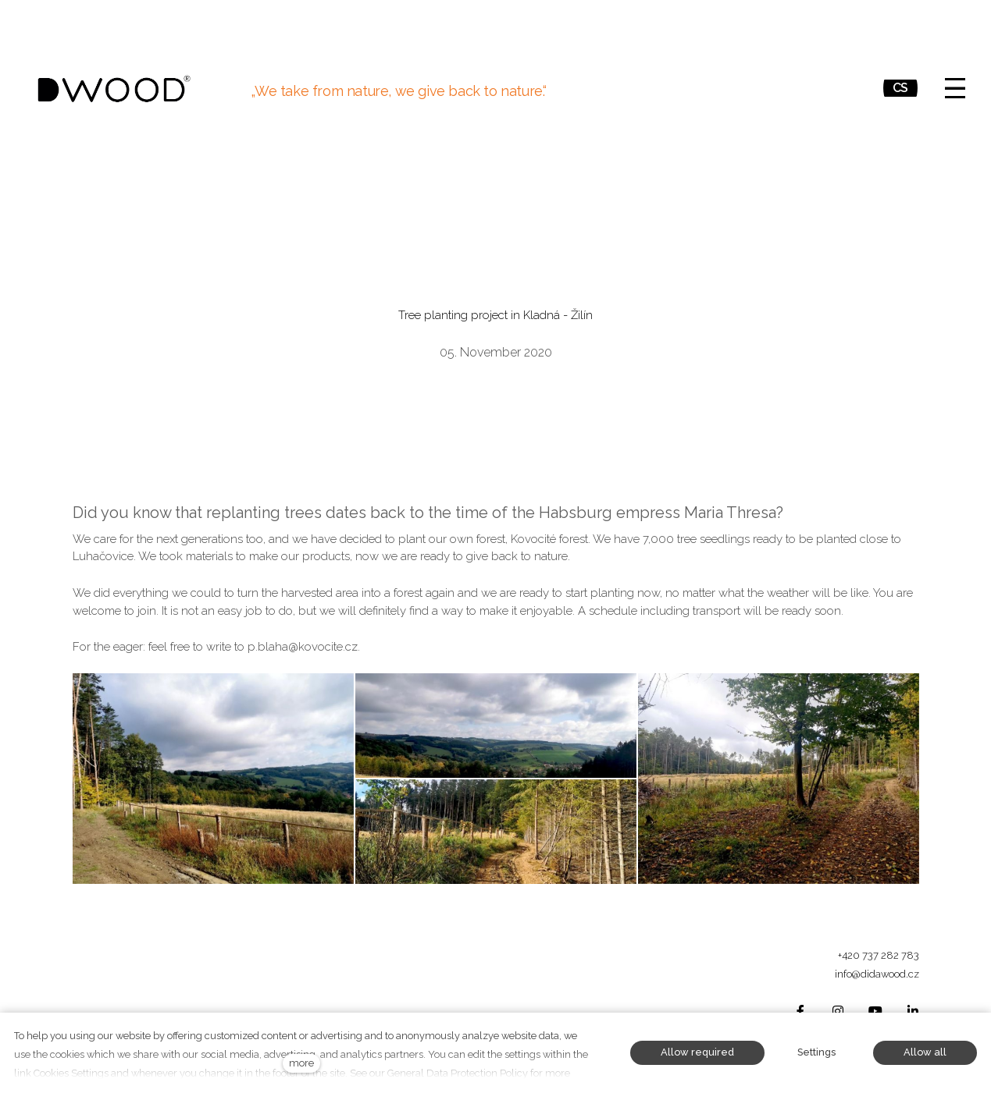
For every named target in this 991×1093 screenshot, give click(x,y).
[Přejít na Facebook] (800, 1011)
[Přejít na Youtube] (875, 1011)
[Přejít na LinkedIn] (913, 1011)
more (301, 1063)
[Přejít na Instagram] (838, 1011)
